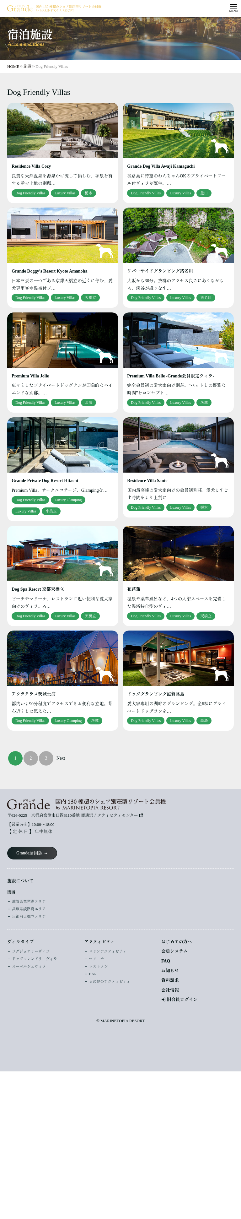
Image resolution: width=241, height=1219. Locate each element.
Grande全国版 (29, 853)
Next (60, 758)
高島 (204, 720)
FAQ (165, 961)
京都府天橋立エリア (29, 916)
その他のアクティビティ (109, 981)
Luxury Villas (65, 193)
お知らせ (170, 970)
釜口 (204, 193)
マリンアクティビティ (107, 951)
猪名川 (206, 297)
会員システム (174, 951)
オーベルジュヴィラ (29, 966)
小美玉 (51, 511)
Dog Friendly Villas (30, 193)
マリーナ (96, 959)
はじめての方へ (176, 942)
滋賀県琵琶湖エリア (29, 901)
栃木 (88, 193)
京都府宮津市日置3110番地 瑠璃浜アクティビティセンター (84, 815)
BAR (93, 974)
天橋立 (90, 297)
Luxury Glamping (68, 500)
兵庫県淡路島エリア (29, 909)
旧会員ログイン (182, 999)
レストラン (98, 966)
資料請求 (170, 980)
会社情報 (170, 990)
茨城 (88, 402)
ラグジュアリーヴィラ (31, 951)
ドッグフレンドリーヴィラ (34, 959)
